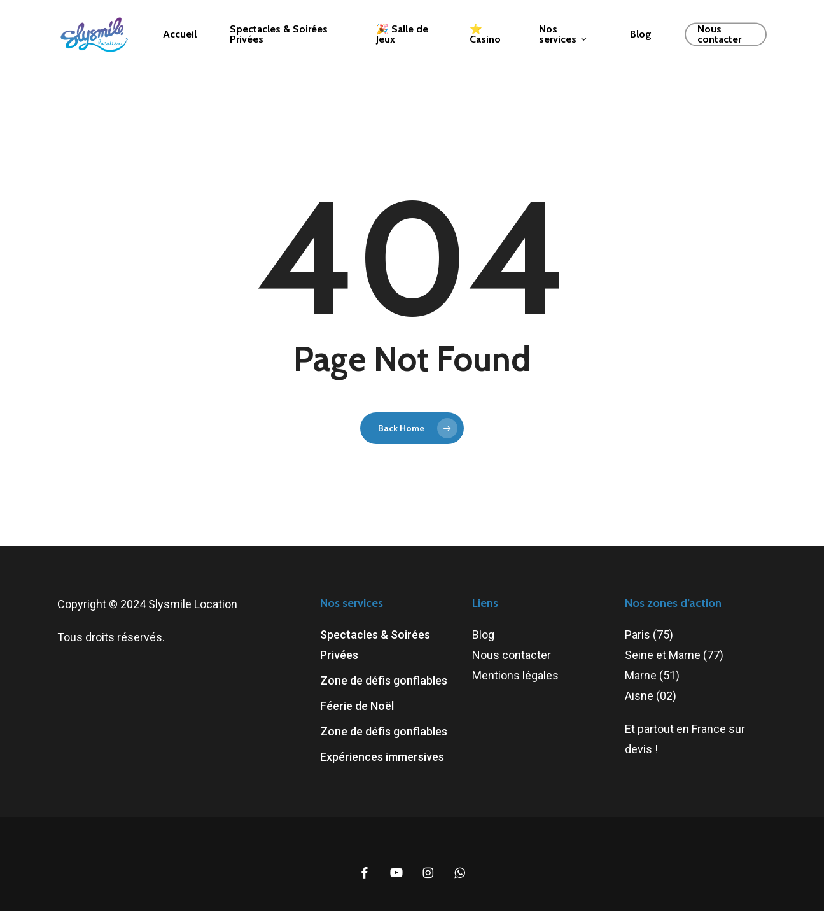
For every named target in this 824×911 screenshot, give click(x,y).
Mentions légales (515, 675)
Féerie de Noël (357, 706)
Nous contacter (511, 655)
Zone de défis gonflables (383, 680)
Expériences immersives (382, 756)
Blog (483, 634)
